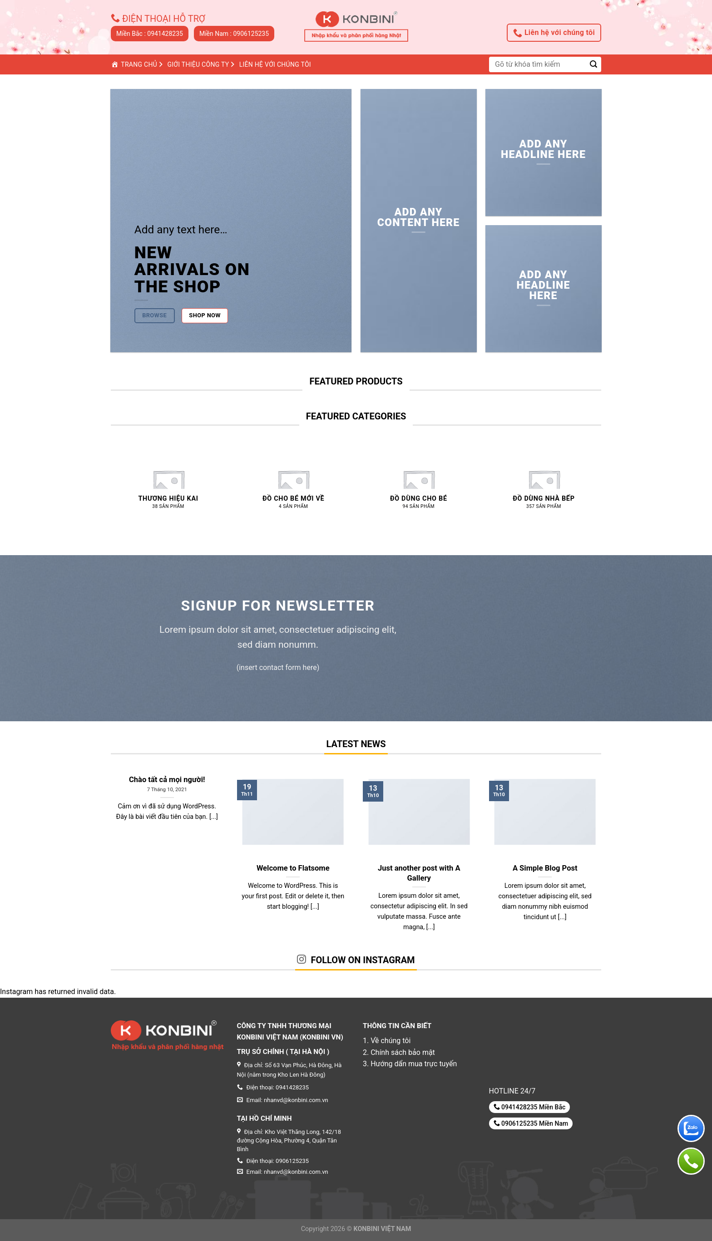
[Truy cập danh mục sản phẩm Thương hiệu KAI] (168, 485)
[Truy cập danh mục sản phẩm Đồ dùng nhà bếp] (543, 485)
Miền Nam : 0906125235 (234, 33)
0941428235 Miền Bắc (530, 1107)
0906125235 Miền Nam (531, 1123)
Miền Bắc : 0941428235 (149, 33)
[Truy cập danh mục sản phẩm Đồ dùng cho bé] (419, 485)
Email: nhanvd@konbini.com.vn (282, 1171)
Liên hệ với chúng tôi (554, 32)
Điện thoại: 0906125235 (273, 1160)
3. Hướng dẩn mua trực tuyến (410, 1063)
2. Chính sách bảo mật (399, 1052)
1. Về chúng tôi (386, 1040)
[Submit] (593, 64)
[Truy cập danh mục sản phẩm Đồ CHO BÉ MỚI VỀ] (293, 485)
